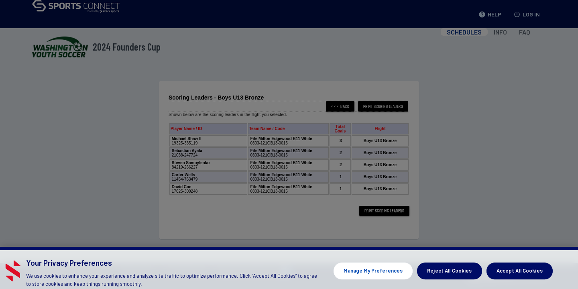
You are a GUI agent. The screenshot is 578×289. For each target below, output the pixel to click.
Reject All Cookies (449, 275)
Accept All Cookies (520, 275)
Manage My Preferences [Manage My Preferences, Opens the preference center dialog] (373, 275)
